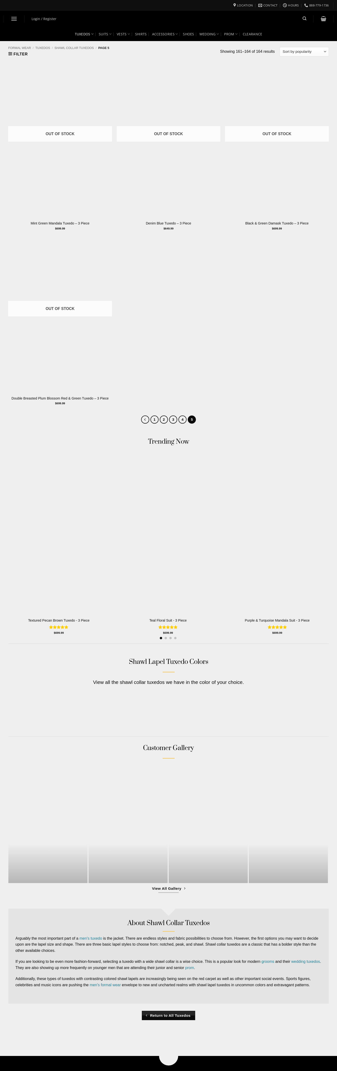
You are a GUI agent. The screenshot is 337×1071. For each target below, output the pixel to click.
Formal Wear (19, 48)
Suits (105, 34)
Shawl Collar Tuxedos (74, 48)
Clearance (252, 34)
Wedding (209, 34)
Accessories (165, 34)
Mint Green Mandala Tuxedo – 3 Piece (60, 223)
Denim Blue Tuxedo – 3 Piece (168, 223)
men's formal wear (105, 985)
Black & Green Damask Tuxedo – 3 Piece (277, 223)
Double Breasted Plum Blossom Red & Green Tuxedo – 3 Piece (60, 398)
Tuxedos (84, 34)
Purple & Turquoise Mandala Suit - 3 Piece (277, 620)
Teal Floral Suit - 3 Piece (168, 620)
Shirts (141, 34)
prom (189, 968)
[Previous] (145, 420)
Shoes (188, 34)
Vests (123, 34)
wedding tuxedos (305, 961)
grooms (267, 961)
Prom (231, 34)
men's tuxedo (90, 938)
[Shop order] (304, 51)
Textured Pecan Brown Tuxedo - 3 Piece (58, 620)
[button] (14, 18)
